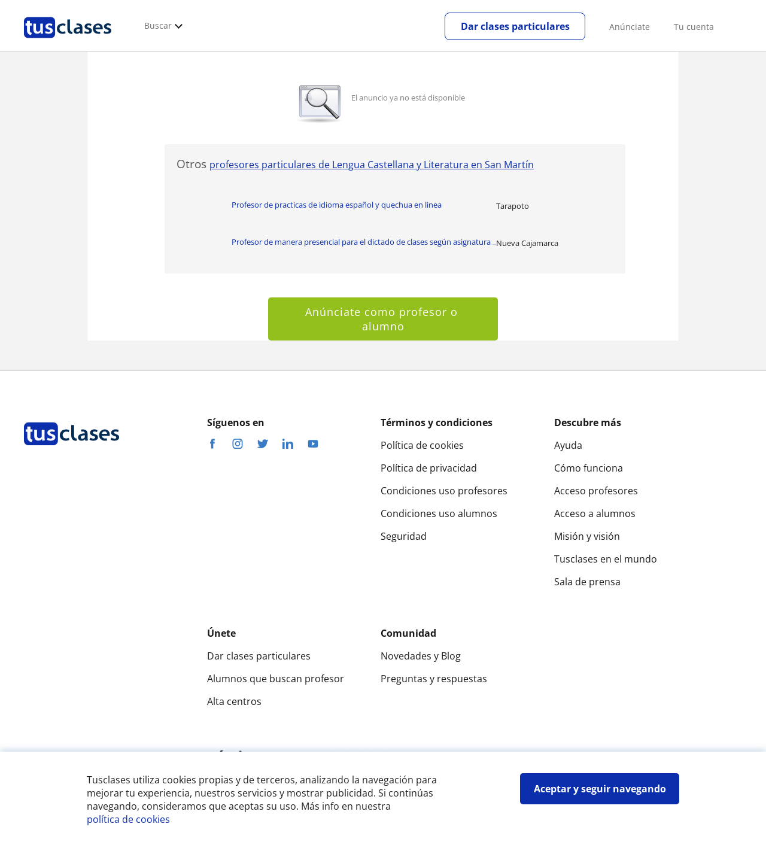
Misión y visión (587, 536)
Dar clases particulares (515, 26)
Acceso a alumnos (595, 513)
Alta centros (234, 701)
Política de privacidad (429, 468)
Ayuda (568, 445)
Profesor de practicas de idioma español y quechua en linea (337, 204)
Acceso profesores (596, 490)
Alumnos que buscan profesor (275, 678)
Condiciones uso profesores (444, 490)
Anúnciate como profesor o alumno (383, 319)
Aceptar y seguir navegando (600, 788)
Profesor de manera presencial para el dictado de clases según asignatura (364, 241)
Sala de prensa (587, 581)
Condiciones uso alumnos (439, 513)
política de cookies (128, 819)
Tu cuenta (694, 26)
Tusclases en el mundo (605, 559)
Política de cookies (422, 445)
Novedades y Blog (421, 655)
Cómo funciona (588, 468)
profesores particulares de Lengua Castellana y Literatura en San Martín (371, 164)
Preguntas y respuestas (434, 678)
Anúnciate (629, 26)
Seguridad (404, 536)
